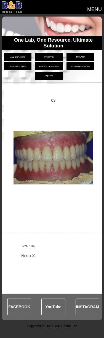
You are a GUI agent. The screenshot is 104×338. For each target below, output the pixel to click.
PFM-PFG (49, 57)
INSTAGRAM (87, 307)
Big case (49, 75)
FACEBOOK (19, 307)
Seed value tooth (17, 66)
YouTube (54, 307)
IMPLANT (80, 57)
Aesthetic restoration (49, 66)
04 (28, 246)
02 (29, 256)
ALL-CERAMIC (17, 57)
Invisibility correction (80, 66)
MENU (94, 9)
